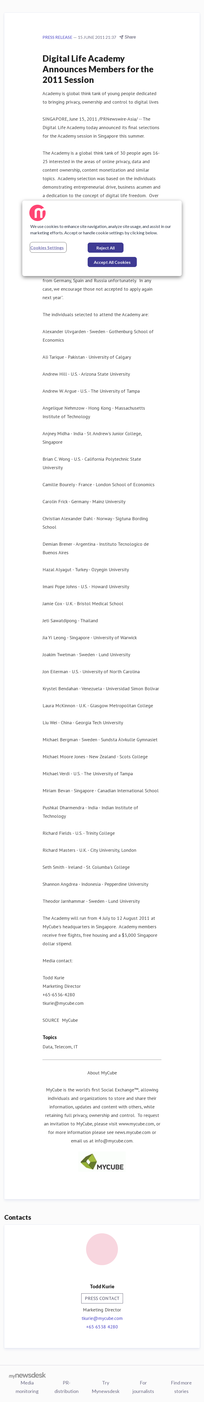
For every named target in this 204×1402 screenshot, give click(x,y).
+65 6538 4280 (102, 1327)
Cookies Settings (47, 247)
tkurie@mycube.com (102, 1318)
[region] (102, 238)
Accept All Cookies (112, 262)
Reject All (105, 247)
